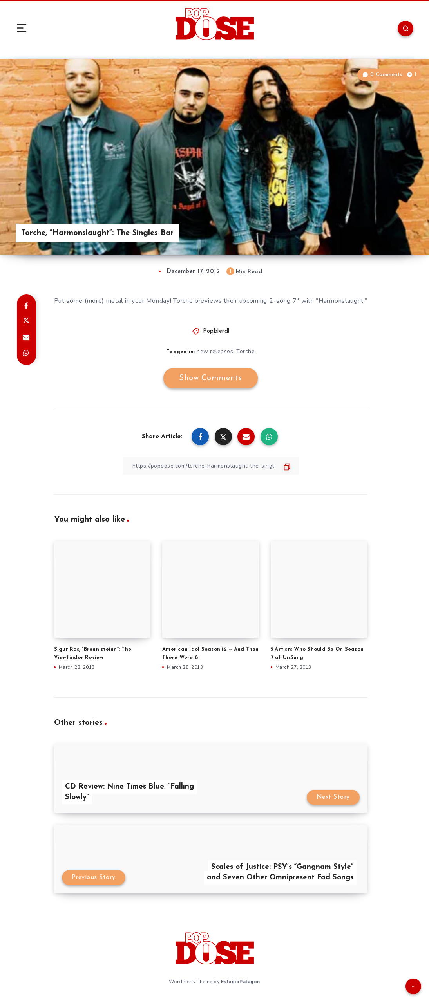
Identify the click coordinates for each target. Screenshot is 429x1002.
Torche (245, 351)
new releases (215, 351)
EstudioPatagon (240, 982)
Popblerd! (216, 331)
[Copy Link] (211, 466)
